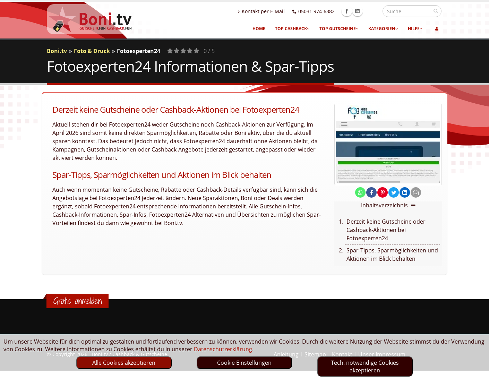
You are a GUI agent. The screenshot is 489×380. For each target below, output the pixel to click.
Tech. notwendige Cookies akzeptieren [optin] (365, 366)
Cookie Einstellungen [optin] (244, 362)
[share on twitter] (393, 192)
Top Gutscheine (339, 29)
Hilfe (415, 29)
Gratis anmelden (77, 301)
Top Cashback (292, 29)
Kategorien (383, 29)
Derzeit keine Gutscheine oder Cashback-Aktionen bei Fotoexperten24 (386, 230)
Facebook (362, 11)
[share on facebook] (371, 192)
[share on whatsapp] (360, 192)
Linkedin (372, 11)
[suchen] (435, 10)
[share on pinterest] (382, 192)
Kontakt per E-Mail (276, 11)
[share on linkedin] (404, 192)
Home (258, 29)
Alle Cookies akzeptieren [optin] (123, 362)
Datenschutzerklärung (223, 349)
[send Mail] (415, 192)
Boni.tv (57, 51)
